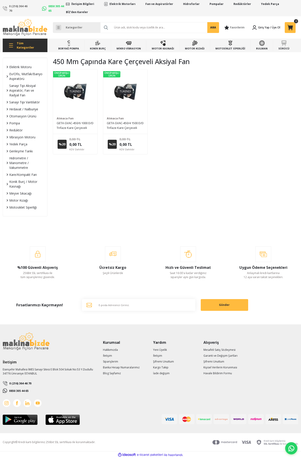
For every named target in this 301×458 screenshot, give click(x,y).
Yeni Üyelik (160, 350)
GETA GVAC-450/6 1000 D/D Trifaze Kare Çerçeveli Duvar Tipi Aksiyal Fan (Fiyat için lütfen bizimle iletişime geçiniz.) (75, 125)
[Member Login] (260, 27)
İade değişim (161, 373)
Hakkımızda (110, 350)
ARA (213, 27)
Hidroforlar (191, 4)
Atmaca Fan (65, 118)
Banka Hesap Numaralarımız (121, 367)
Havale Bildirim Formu (217, 373)
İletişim (107, 356)
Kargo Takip (160, 367)
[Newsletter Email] (138, 305)
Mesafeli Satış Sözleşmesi (219, 350)
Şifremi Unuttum (163, 361)
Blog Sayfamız (112, 373)
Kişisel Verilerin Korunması (220, 367)
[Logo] (25, 27)
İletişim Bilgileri (82, 4)
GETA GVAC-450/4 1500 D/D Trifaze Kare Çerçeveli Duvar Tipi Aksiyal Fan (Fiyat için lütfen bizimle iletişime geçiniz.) (125, 125)
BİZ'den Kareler (77, 12)
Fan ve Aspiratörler (159, 4)
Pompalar (217, 4)
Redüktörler (242, 4)
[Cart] (290, 27)
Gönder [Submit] (224, 305)
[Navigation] (25, 45)
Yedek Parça (270, 4)
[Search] (159, 27)
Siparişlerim (110, 361)
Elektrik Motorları (122, 4)
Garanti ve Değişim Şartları (220, 356)
